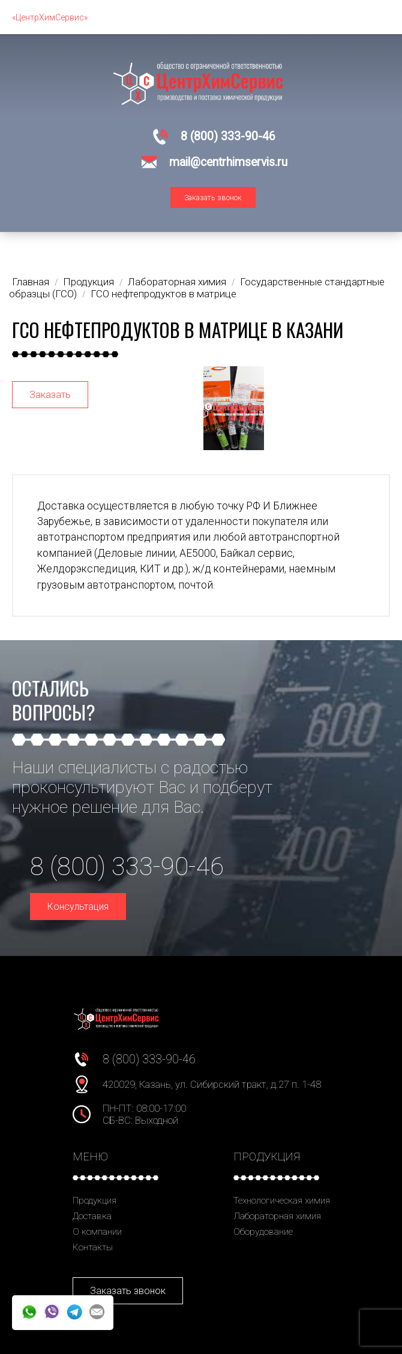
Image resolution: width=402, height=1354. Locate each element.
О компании (97, 1231)
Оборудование (263, 1231)
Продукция (94, 1200)
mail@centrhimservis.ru (228, 162)
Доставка (92, 1216)
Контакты (93, 1247)
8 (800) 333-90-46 (228, 136)
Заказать (50, 394)
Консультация (78, 906)
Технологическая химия (281, 1200)
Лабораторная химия (277, 1216)
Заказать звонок (213, 197)
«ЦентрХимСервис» (50, 17)
